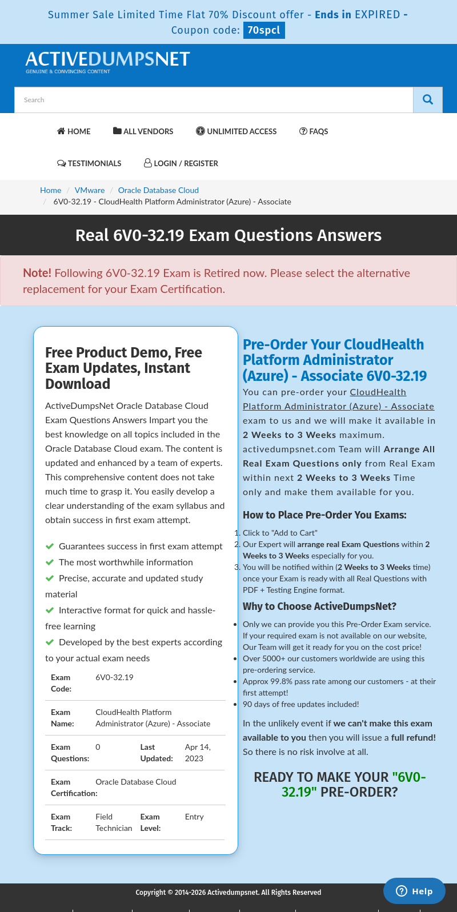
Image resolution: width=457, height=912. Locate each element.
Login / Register (181, 163)
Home (73, 131)
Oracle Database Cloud (158, 190)
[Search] (428, 100)
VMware (90, 190)
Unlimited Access (236, 131)
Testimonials (89, 163)
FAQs (313, 131)
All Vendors (143, 131)
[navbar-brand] (37, 125)
